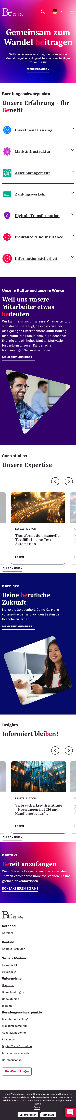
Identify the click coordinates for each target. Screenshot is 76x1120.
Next (68, 481)
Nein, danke (48, 1115)
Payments (8, 1039)
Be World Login (17, 1071)
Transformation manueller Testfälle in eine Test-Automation (38, 539)
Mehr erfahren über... (18, 626)
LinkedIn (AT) (10, 971)
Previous (55, 481)
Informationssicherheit (17, 1053)
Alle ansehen (12, 568)
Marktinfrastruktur (14, 1025)
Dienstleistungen (13, 992)
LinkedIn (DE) (10, 965)
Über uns (8, 985)
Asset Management (15, 1032)
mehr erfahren (38, 69)
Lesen (19, 557)
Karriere (8, 932)
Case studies (10, 999)
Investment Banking (15, 1019)
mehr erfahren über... (18, 357)
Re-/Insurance (12, 1060)
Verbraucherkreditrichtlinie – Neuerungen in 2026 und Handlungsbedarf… (38, 809)
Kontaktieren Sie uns (20, 888)
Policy (37, 1107)
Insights (7, 1005)
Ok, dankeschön (28, 1115)
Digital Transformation (17, 1046)
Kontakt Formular (13, 948)
